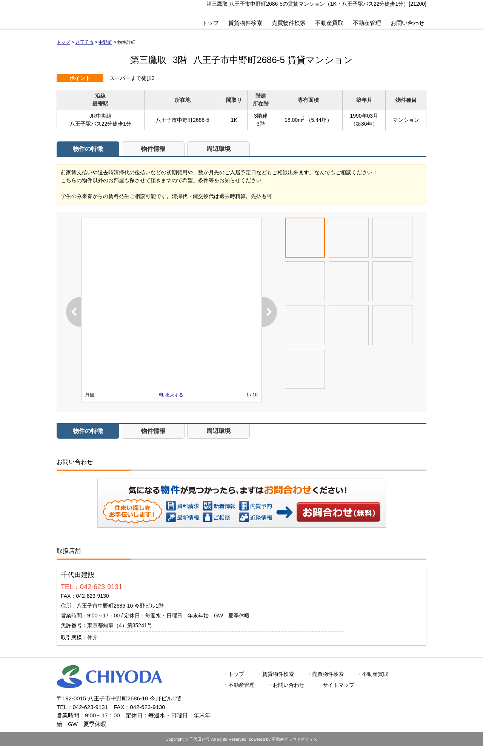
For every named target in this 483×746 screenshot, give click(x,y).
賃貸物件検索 (245, 23)
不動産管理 (367, 23)
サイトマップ (338, 685)
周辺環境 (218, 149)
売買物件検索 (289, 23)
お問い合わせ (408, 23)
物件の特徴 (88, 149)
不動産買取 (329, 23)
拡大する (171, 395)
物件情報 (153, 149)
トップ (210, 23)
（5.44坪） (319, 120)
